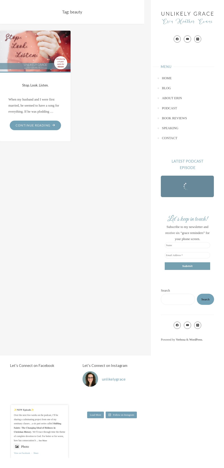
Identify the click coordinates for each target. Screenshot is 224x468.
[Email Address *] (187, 255)
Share (36, 453)
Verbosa (180, 339)
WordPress (195, 339)
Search (165, 290)
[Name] (187, 245)
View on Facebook (22, 453)
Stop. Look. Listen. (35, 85)
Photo (21, 446)
